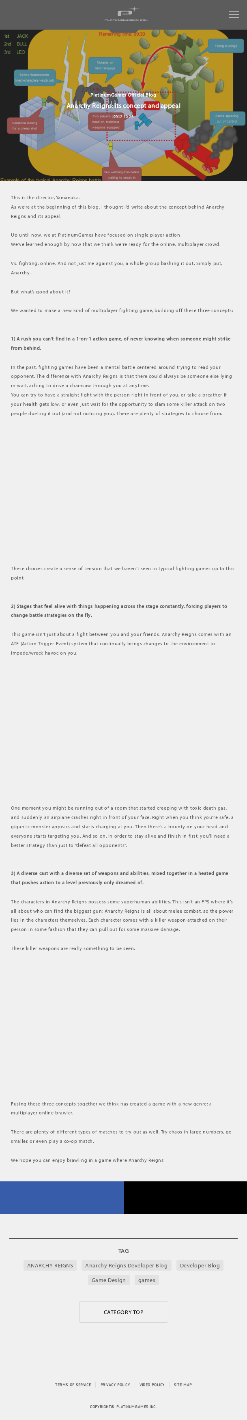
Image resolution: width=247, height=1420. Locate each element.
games (147, 1280)
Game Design (109, 1280)
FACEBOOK (62, 1197)
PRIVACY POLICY (115, 1384)
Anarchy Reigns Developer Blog (126, 1265)
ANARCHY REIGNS (50, 1265)
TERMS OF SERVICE (73, 1384)
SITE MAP (182, 1384)
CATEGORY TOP (124, 1312)
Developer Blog (200, 1265)
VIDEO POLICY (152, 1384)
